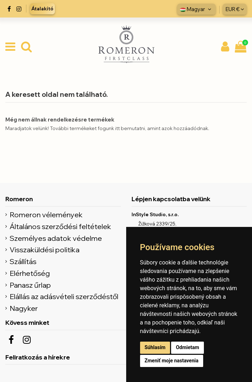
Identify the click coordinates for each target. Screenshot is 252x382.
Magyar (196, 9)
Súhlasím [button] (155, 347)
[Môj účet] (225, 47)
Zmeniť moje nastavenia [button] (172, 360)
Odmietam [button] (187, 347)
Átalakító (42, 8)
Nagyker (24, 308)
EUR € (235, 9)
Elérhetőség (30, 273)
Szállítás (23, 261)
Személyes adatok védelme (56, 238)
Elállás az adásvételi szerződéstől (64, 296)
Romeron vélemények (46, 214)
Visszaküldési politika (44, 249)
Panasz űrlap (30, 285)
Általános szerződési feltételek (60, 226)
